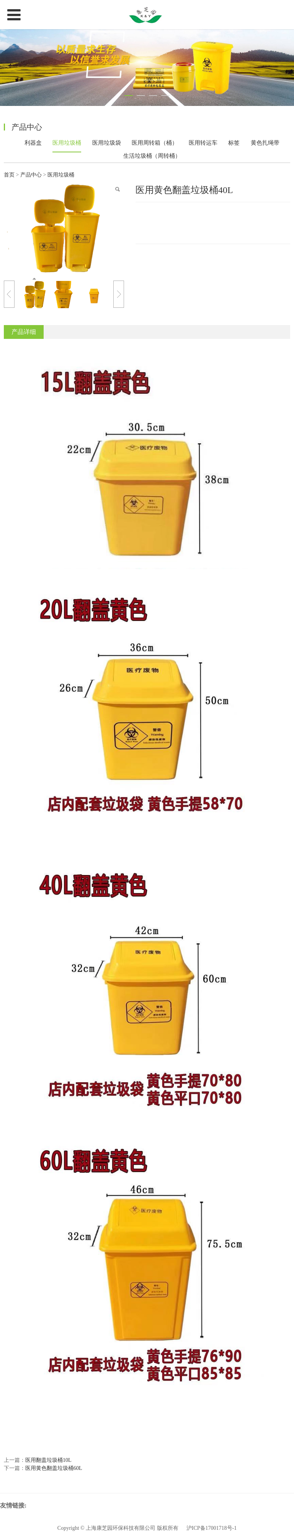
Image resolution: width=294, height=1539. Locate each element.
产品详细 (23, 332)
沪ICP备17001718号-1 (211, 1528)
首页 (9, 175)
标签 (234, 143)
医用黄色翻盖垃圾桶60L (53, 1468)
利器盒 (33, 143)
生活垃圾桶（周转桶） (152, 156)
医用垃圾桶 (66, 143)
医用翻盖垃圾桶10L (48, 1460)
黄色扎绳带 (265, 143)
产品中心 (31, 175)
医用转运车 (203, 143)
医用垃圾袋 (106, 143)
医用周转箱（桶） (155, 143)
